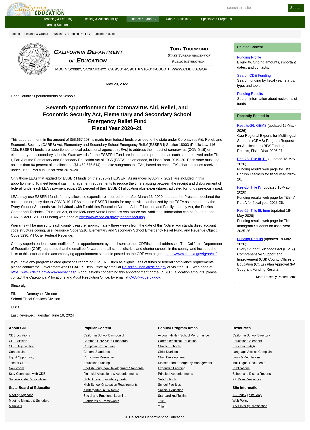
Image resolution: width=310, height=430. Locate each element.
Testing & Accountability (102, 19)
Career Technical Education (177, 341)
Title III (162, 406)
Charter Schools (169, 346)
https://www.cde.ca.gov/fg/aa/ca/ (190, 254)
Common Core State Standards (105, 341)
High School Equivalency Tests (105, 379)
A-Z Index (239, 395)
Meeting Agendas (21, 395)
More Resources (249, 379)
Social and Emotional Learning (104, 395)
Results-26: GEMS (252, 126)
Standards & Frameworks (101, 401)
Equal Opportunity (21, 357)
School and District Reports (251, 373)
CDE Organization (21, 346)
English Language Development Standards (113, 368)
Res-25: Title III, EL (252, 159)
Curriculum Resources (99, 357)
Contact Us (17, 351)
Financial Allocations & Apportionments (110, 373)
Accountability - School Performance (183, 335)
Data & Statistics (178, 19)
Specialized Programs (217, 19)
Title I (162, 401)
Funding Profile (78, 33)
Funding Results (104, 33)
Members (15, 406)
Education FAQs (243, 346)
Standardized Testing (172, 395)
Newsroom (16, 368)
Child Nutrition (168, 351)
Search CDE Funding (254, 75)
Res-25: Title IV (249, 187)
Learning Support (57, 24)
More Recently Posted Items (276, 277)
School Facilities (169, 384)
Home (16, 33)
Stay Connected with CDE (27, 373)
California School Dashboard (103, 335)
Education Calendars (247, 341)
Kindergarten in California (101, 390)
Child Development (171, 357)
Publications (241, 368)
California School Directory (251, 335)
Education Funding (96, 363)
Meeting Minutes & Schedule (29, 400)
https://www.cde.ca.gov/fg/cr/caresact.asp (112, 217)
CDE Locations (19, 335)
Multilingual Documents (248, 363)
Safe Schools (167, 379)
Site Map (255, 395)
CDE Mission (18, 341)
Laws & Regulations (246, 357)
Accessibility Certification (249, 406)
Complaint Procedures (99, 346)
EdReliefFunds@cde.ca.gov (144, 267)
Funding (57, 33)
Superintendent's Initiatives (28, 379)
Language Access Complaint (252, 351)
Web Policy (240, 400)
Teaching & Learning (59, 19)
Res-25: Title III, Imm (253, 211)
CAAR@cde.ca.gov (144, 277)
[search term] (256, 8)
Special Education (170, 390)
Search (295, 8)
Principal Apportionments (175, 373)
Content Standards (96, 351)
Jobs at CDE (18, 363)
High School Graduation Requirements (110, 384)
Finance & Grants (142, 19)
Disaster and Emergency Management (185, 363)
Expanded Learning (171, 368)
